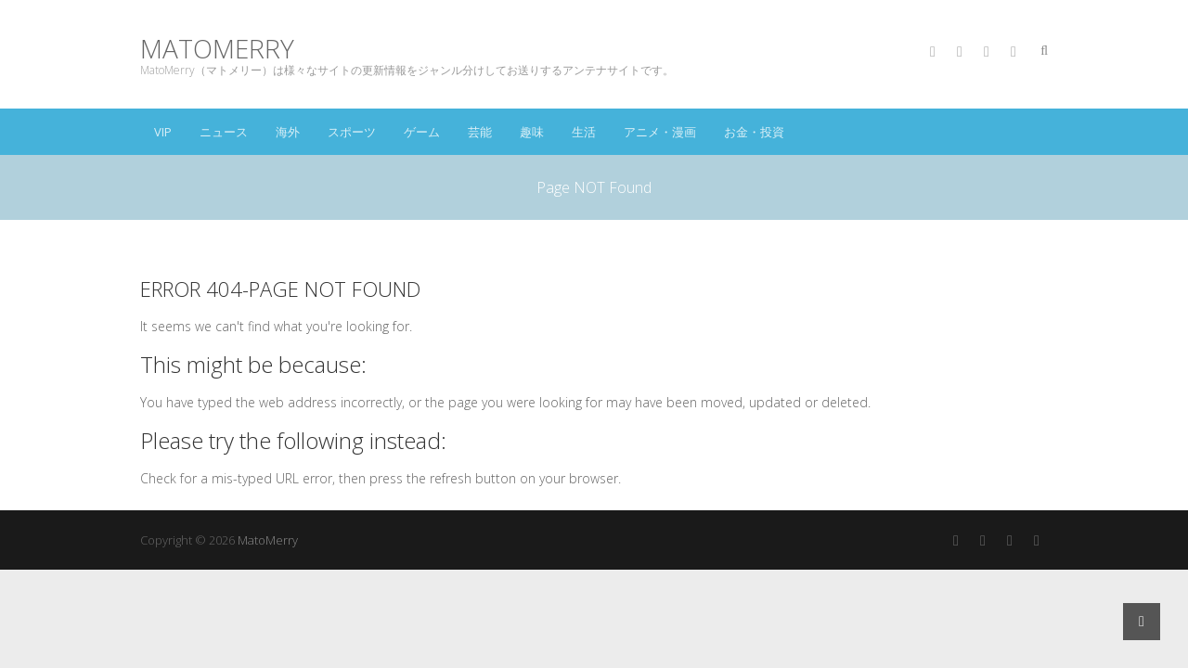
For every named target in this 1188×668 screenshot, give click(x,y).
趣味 (532, 131)
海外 (288, 131)
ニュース (224, 131)
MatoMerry (217, 48)
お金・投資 (754, 131)
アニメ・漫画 (660, 131)
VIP (163, 131)
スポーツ (352, 131)
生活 (584, 131)
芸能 (480, 131)
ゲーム (422, 131)
